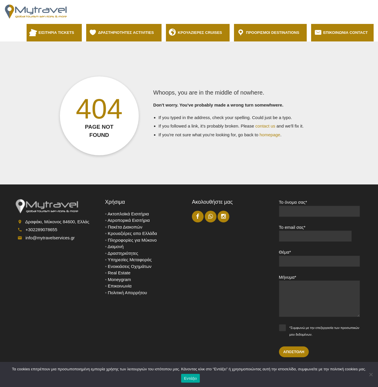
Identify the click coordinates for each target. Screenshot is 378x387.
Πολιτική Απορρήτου (127, 292)
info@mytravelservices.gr (50, 237)
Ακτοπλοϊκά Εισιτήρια (128, 213)
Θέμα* (319, 260)
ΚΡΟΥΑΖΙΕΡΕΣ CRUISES (201, 32)
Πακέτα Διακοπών (125, 226)
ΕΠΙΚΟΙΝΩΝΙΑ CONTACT (345, 32)
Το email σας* (319, 235)
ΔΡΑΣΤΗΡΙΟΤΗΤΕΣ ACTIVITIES (127, 32)
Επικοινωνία (119, 285)
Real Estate (119, 272)
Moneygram (119, 279)
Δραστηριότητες (122, 253)
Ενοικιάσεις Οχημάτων (129, 266)
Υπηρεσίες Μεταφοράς (130, 259)
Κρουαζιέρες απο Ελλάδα (132, 233)
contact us (265, 125)
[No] (371, 374)
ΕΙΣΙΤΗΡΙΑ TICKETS (57, 32)
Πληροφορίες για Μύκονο (132, 240)
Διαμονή (115, 246)
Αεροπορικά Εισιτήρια (128, 220)
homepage (270, 134)
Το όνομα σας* (319, 210)
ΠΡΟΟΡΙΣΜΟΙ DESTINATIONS (273, 32)
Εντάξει (190, 378)
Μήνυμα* (319, 298)
